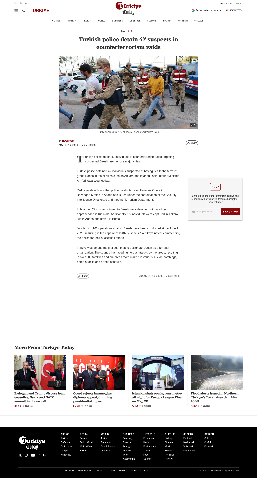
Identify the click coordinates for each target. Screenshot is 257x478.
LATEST (57, 20)
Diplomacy (66, 446)
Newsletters (84, 470)
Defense (65, 442)
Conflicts (105, 450)
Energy (126, 446)
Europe (83, 438)
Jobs (112, 470)
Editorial (208, 446)
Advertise (135, 470)
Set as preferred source (206, 10)
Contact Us (101, 470)
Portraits (169, 455)
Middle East (86, 446)
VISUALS (198, 20)
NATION (72, 20)
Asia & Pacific (108, 446)
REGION (87, 20)
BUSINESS (117, 20)
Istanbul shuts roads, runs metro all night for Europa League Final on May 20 (157, 397)
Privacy (123, 470)
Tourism (127, 450)
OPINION (183, 20)
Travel (146, 450)
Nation (134, 31)
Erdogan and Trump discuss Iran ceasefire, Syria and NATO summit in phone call (39, 397)
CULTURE (151, 20)
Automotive (129, 459)
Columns (209, 438)
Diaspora (65, 450)
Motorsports (189, 450)
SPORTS (167, 20)
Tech (125, 455)
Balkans (84, 450)
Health (146, 442)
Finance (127, 442)
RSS (146, 470)
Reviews (169, 459)
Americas (106, 442)
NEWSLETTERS (234, 10)
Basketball (188, 442)
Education (148, 438)
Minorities (66, 455)
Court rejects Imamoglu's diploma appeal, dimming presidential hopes (92, 397)
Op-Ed (207, 442)
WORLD (101, 20)
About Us (69, 470)
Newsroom (68, 140)
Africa (104, 438)
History (168, 438)
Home (122, 31)
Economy (128, 438)
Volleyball (188, 446)
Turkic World (86, 442)
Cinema (169, 442)
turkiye (39, 10)
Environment (150, 446)
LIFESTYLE (134, 20)
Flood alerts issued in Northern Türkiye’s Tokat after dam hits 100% (214, 397)
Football (187, 438)
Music (168, 446)
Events (168, 450)
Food (145, 455)
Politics (64, 438)
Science (147, 459)
